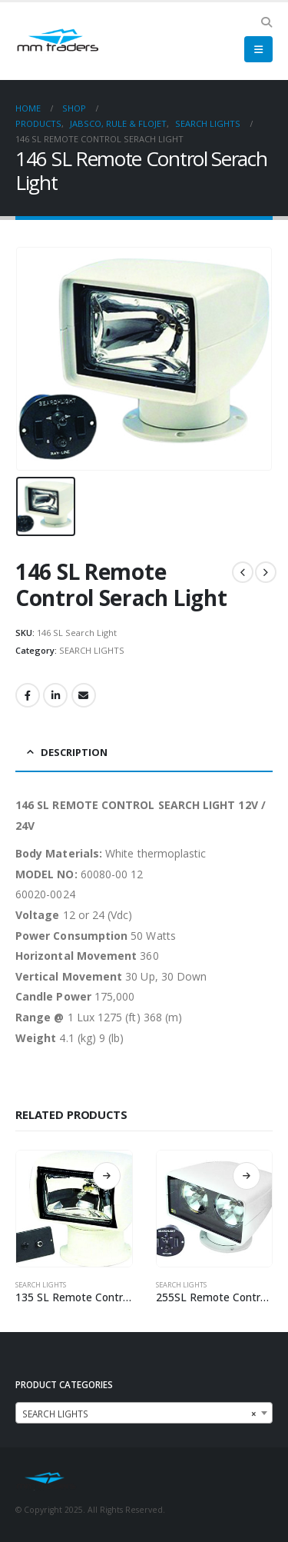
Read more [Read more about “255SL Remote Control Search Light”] (246, 1176)
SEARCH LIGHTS (91, 650)
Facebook (27, 695)
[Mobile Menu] (258, 49)
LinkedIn (55, 695)
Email (83, 695)
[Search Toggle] (266, 22)
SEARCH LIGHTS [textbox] (139, 1413)
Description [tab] (74, 752)
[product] (74, 1209)
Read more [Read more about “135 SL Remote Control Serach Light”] (107, 1176)
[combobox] (144, 1413)
